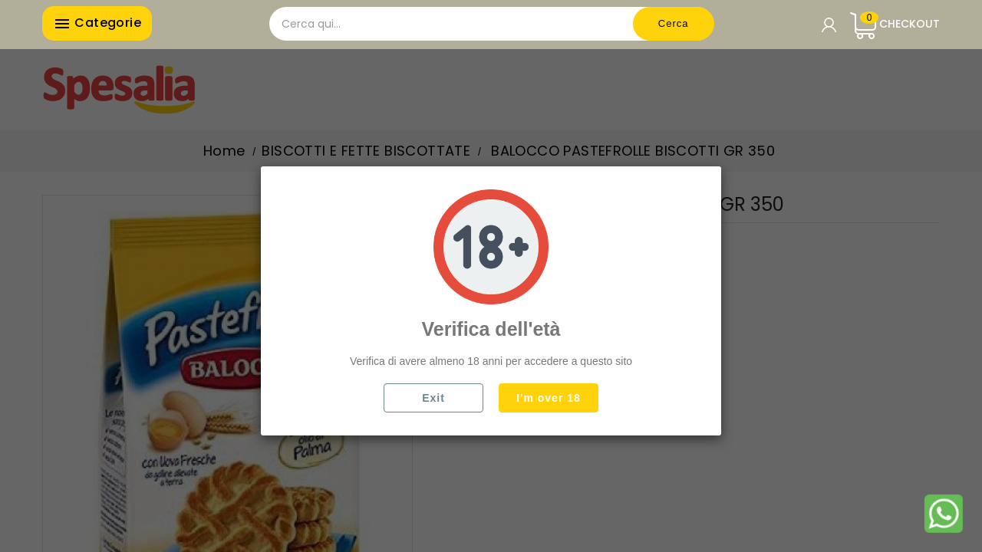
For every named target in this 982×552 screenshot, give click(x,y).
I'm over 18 (548, 398)
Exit (433, 398)
